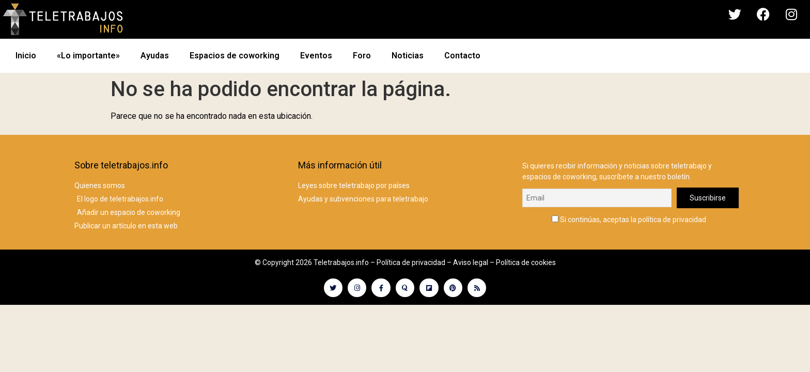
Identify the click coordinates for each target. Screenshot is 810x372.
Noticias (408, 55)
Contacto (462, 55)
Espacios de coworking (234, 55)
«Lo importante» (88, 55)
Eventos (316, 55)
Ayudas (155, 55)
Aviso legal (470, 262)
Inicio (25, 55)
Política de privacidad (411, 262)
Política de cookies (526, 262)
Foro (362, 55)
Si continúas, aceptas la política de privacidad (629, 219)
